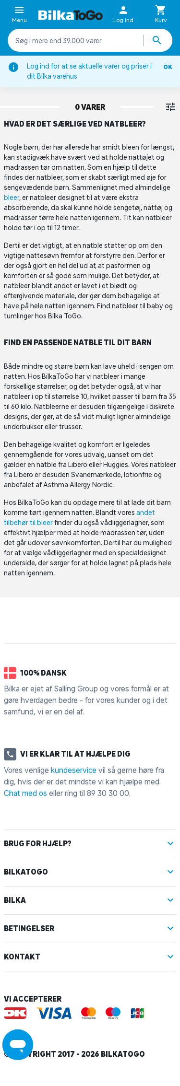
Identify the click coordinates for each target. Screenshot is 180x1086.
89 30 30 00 (108, 793)
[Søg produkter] (158, 40)
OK (167, 66)
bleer (11, 197)
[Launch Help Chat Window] (17, 1044)
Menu (19, 14)
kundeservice (73, 770)
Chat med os (25, 793)
